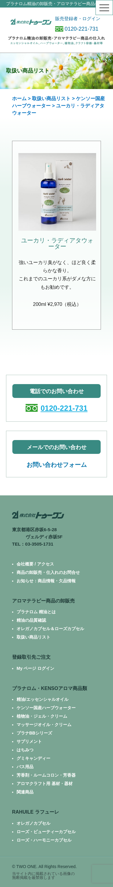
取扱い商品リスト (51, 98)
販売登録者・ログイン (77, 18)
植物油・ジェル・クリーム (42, 716)
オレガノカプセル (33, 823)
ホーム (19, 98)
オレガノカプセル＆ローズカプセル (50, 628)
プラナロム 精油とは (36, 611)
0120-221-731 (77, 29)
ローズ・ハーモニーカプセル (44, 840)
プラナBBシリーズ (34, 733)
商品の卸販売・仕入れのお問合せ (48, 572)
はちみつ (25, 749)
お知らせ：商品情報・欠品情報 (46, 580)
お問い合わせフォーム (57, 464)
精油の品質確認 (31, 620)
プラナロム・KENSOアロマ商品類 (49, 688)
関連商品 (25, 792)
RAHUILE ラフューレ (35, 812)
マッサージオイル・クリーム (44, 724)
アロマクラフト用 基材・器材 (45, 783)
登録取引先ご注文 (31, 657)
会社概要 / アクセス (35, 564)
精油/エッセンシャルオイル (42, 699)
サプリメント (29, 741)
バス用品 (25, 766)
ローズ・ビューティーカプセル (46, 831)
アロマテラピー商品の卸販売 (43, 600)
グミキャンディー (33, 758)
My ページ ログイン (35, 668)
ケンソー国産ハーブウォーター (46, 707)
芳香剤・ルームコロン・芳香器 (46, 775)
